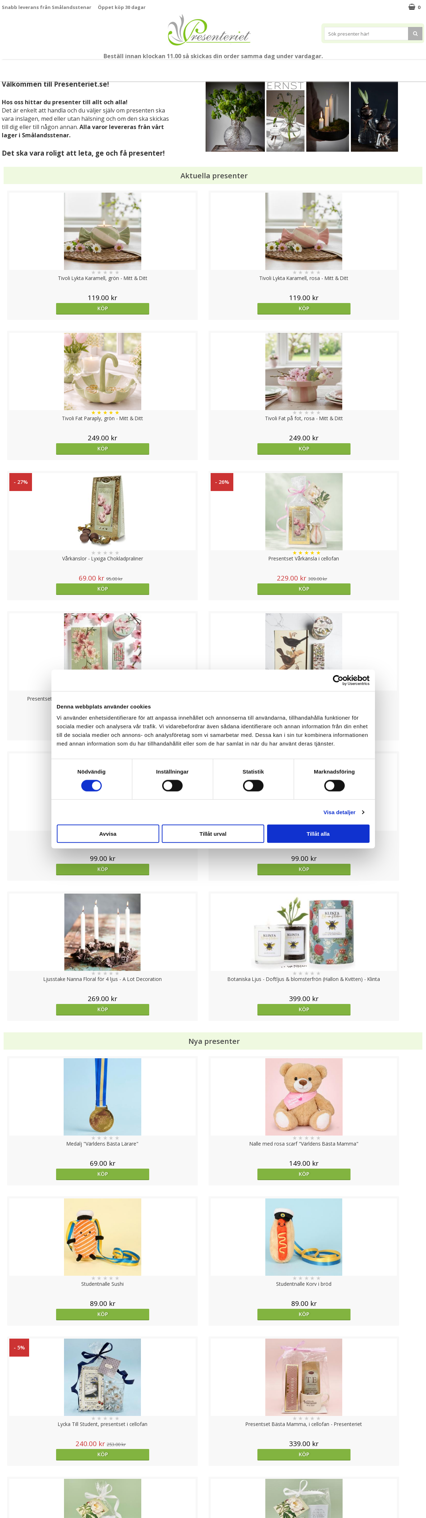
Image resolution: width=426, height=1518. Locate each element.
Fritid (314, 67)
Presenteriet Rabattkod (30, 1483)
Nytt (22, 67)
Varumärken (16, 1451)
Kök (286, 67)
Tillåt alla (318, 834)
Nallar (8, 1494)
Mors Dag (55, 67)
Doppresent (16, 1505)
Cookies (11, 1440)
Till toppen (213, 1415)
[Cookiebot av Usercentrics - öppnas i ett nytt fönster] (338, 680)
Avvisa (107, 834)
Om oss (11, 1472)
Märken (373, 67)
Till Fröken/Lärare (100, 67)
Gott (342, 67)
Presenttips (223, 67)
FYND (401, 67)
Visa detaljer (340, 812)
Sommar (141, 67)
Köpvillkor (13, 1461)
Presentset (179, 67)
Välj (371, 1058)
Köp (54, 308)
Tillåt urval (213, 834)
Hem (259, 67)
